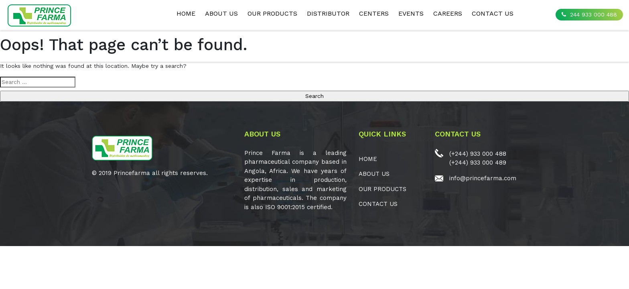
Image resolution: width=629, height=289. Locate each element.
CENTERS (374, 13)
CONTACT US (492, 13)
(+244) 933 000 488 (477, 153)
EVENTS (411, 13)
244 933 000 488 (589, 14)
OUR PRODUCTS (272, 13)
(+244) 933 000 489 (477, 162)
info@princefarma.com (482, 178)
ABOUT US (221, 13)
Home (186, 13)
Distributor (328, 13)
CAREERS (447, 13)
